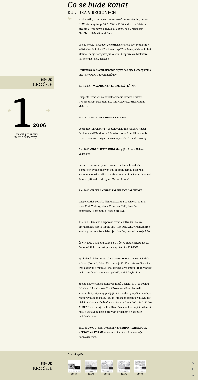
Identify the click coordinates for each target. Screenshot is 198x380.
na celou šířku (192, 375)
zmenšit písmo (192, 369)
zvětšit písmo (192, 362)
